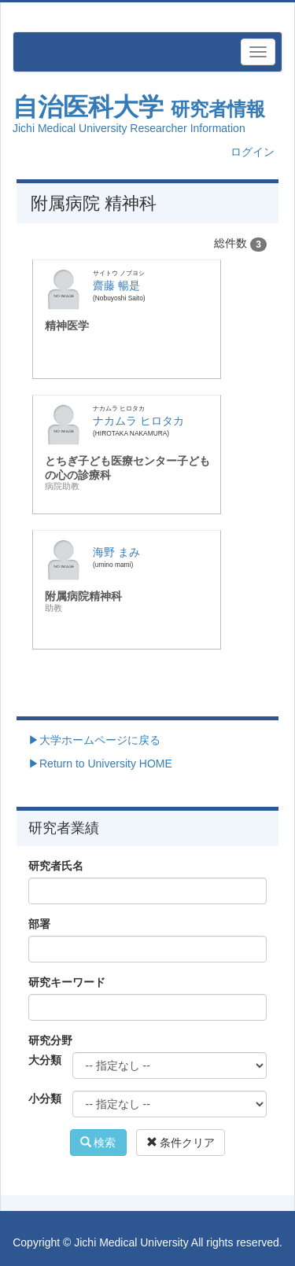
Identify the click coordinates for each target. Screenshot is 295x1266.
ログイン (252, 151)
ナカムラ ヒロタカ (138, 420)
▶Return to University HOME (100, 763)
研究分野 (50, 1040)
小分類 (44, 1098)
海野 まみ (116, 552)
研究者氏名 (55, 865)
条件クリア (181, 1142)
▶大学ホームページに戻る (94, 740)
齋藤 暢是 (116, 285)
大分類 (44, 1060)
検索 (98, 1142)
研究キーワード (66, 982)
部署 (39, 924)
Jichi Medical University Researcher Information (129, 128)
